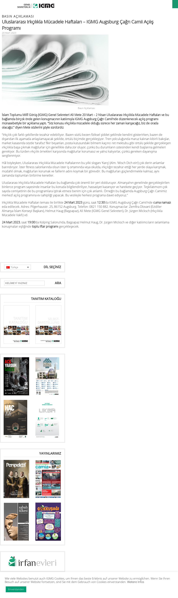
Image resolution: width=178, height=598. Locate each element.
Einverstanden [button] (16, 589)
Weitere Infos (135, 582)
